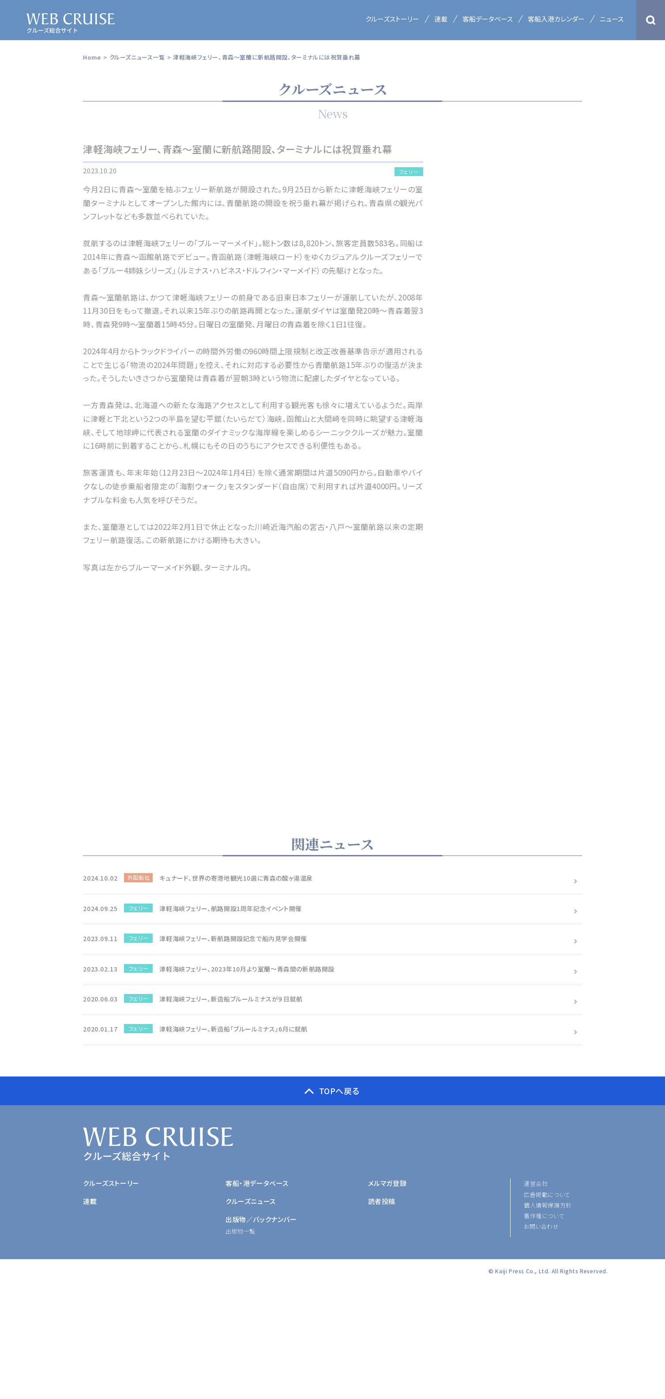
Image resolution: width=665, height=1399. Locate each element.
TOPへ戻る (339, 1090)
